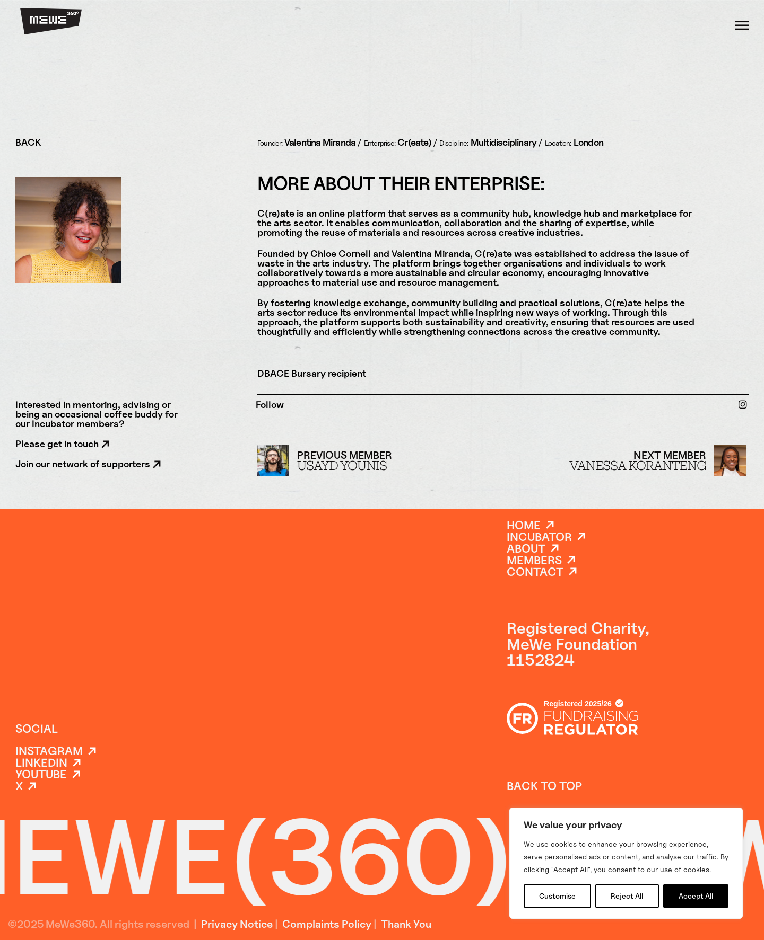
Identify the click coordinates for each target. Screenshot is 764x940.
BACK (28, 142)
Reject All (627, 895)
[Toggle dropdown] (742, 25)
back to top (544, 786)
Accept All (696, 895)
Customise (557, 895)
